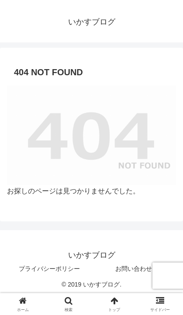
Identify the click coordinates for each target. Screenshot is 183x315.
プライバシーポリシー (49, 268)
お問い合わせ (133, 268)
